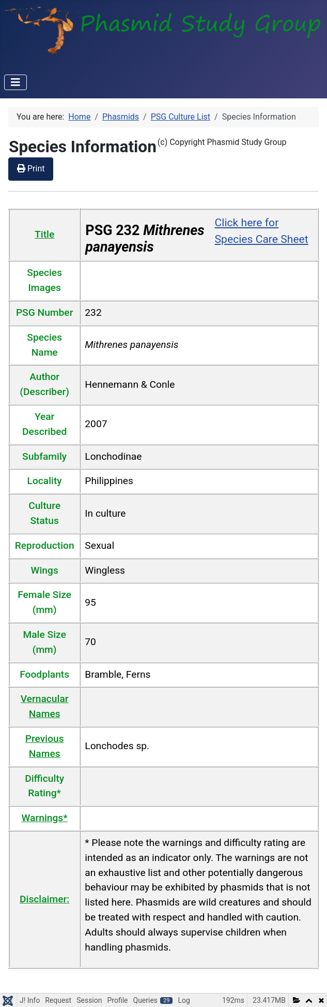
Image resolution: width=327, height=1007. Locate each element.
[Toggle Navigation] (15, 82)
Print (30, 168)
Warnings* (45, 818)
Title (44, 234)
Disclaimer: (44, 899)
